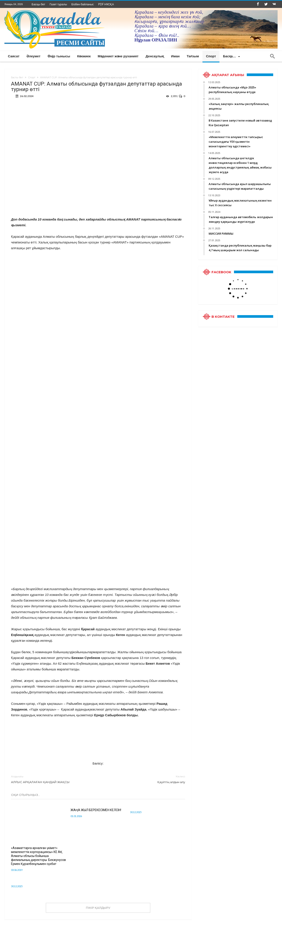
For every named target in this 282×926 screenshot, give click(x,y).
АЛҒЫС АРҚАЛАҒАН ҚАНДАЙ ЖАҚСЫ (51, 779)
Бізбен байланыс (82, 4)
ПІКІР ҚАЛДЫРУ (98, 907)
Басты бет (17, 77)
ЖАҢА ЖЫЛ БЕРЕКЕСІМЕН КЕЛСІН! (95, 810)
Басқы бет (38, 4)
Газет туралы (58, 4)
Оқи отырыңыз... (25, 795)
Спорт (31, 77)
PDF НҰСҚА (106, 4)
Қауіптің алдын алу (145, 779)
